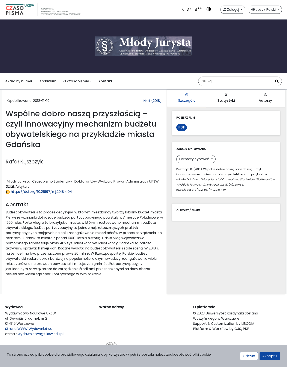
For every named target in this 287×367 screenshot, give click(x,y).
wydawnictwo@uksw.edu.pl (40, 333)
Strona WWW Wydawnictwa (28, 328)
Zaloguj (231, 9)
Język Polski (263, 9)
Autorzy (265, 98)
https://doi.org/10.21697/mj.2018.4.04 (39, 191)
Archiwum (47, 81)
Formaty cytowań (194, 159)
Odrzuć (249, 355)
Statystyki (226, 98)
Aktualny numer (18, 81)
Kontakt (105, 81)
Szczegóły (186, 98)
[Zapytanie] (235, 81)
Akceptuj (269, 355)
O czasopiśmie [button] (76, 81)
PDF (181, 127)
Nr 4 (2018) (152, 100)
